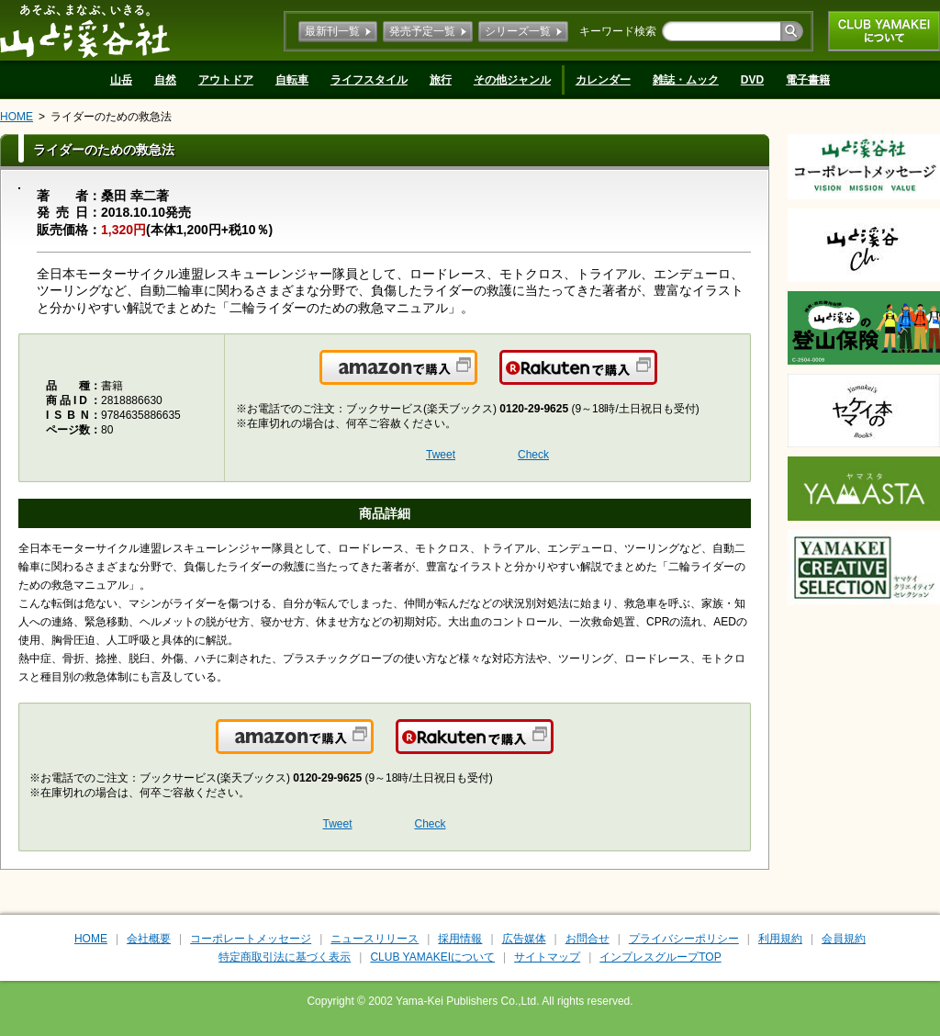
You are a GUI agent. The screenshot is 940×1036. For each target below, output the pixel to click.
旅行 (441, 79)
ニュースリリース (374, 938)
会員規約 (844, 938)
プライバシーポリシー (684, 938)
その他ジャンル (512, 79)
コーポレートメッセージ (250, 938)
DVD (752, 79)
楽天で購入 (656, 378)
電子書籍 (808, 79)
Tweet (440, 454)
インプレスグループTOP (660, 957)
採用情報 (460, 938)
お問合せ (587, 938)
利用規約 (780, 938)
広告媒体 (524, 938)
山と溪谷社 (85, 30)
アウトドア (225, 79)
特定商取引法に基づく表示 (284, 957)
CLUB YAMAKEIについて (884, 31)
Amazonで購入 (476, 378)
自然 (165, 79)
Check (533, 454)
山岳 (121, 79)
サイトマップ (547, 957)
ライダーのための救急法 (111, 116)
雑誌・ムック (686, 79)
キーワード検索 (617, 31)
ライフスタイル (369, 79)
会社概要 (149, 938)
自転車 (291, 79)
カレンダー (603, 79)
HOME (16, 116)
